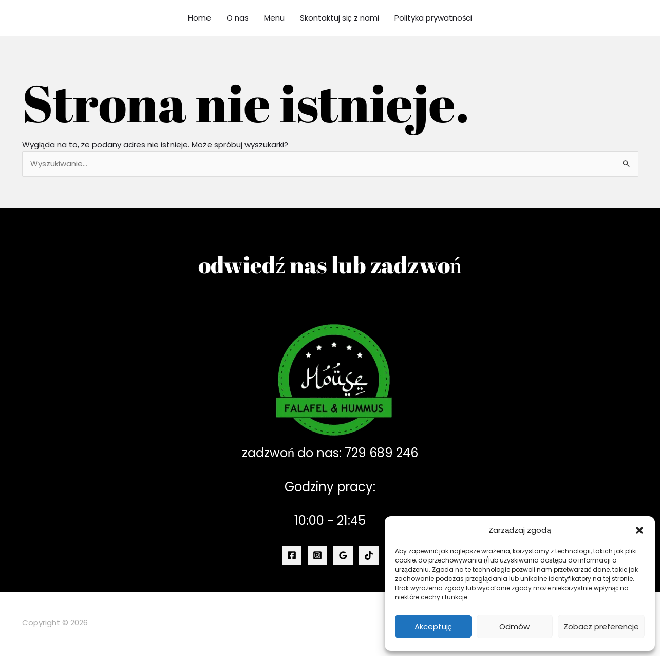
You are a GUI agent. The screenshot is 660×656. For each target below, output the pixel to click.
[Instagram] (317, 555)
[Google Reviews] (343, 555)
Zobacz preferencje (601, 626)
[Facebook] (291, 555)
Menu (274, 17)
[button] (639, 530)
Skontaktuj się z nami (339, 17)
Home (199, 17)
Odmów (514, 626)
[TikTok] (369, 555)
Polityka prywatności (433, 17)
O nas (238, 17)
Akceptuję (433, 626)
